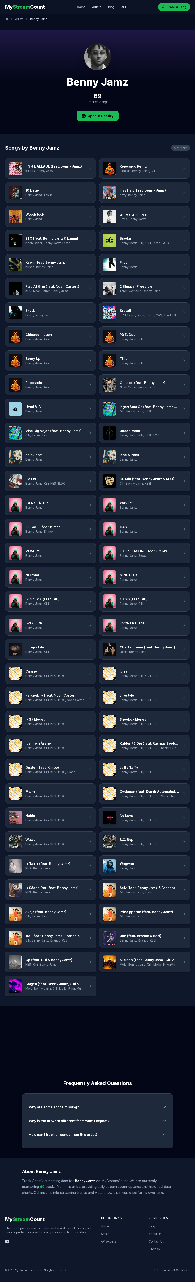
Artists (96, 7)
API (123, 7)
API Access (108, 1241)
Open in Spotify (98, 116)
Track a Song (174, 7)
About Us (155, 1234)
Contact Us (156, 1241)
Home (81, 7)
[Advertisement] (97, 1038)
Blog (111, 7)
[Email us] (7, 1242)
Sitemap (154, 1249)
